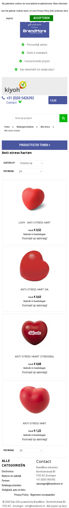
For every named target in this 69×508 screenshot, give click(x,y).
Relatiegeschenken (25, 127)
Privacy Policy (21, 495)
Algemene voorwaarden (42, 495)
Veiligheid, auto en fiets (13, 489)
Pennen (6, 480)
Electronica (7, 471)
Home (7, 127)
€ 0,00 (53, 100)
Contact (11, 102)
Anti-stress (45, 127)
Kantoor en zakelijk (11, 475)
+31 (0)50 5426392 (20, 98)
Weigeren (58, 18)
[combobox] (36, 118)
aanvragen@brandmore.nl (49, 483)
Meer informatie (21, 18)
